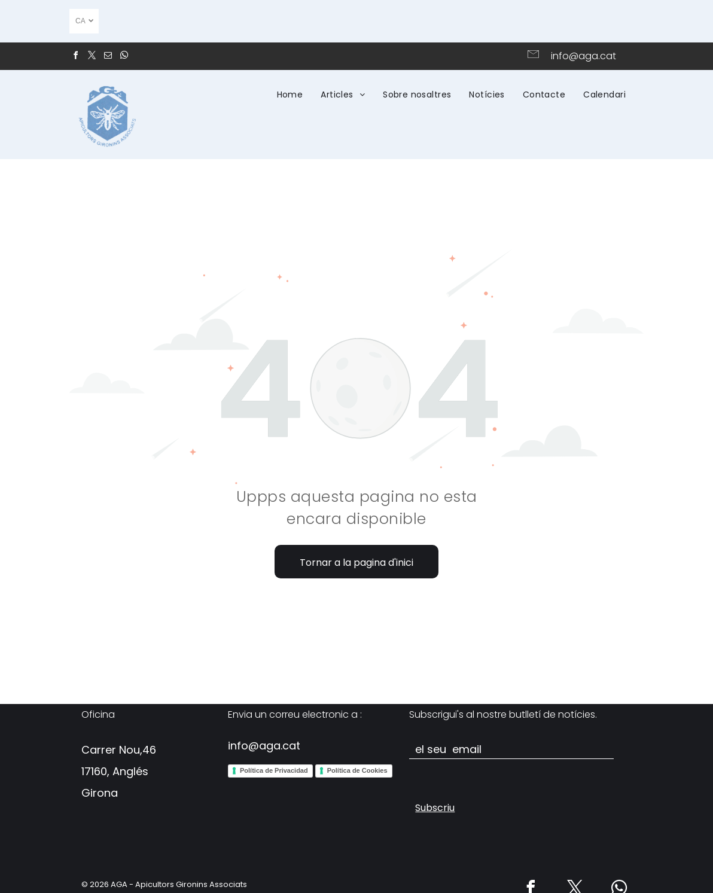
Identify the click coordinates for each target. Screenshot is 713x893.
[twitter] (91, 57)
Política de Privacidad (274, 770)
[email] (108, 57)
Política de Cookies (357, 770)
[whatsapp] (124, 57)
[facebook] (75, 57)
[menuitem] (290, 94)
